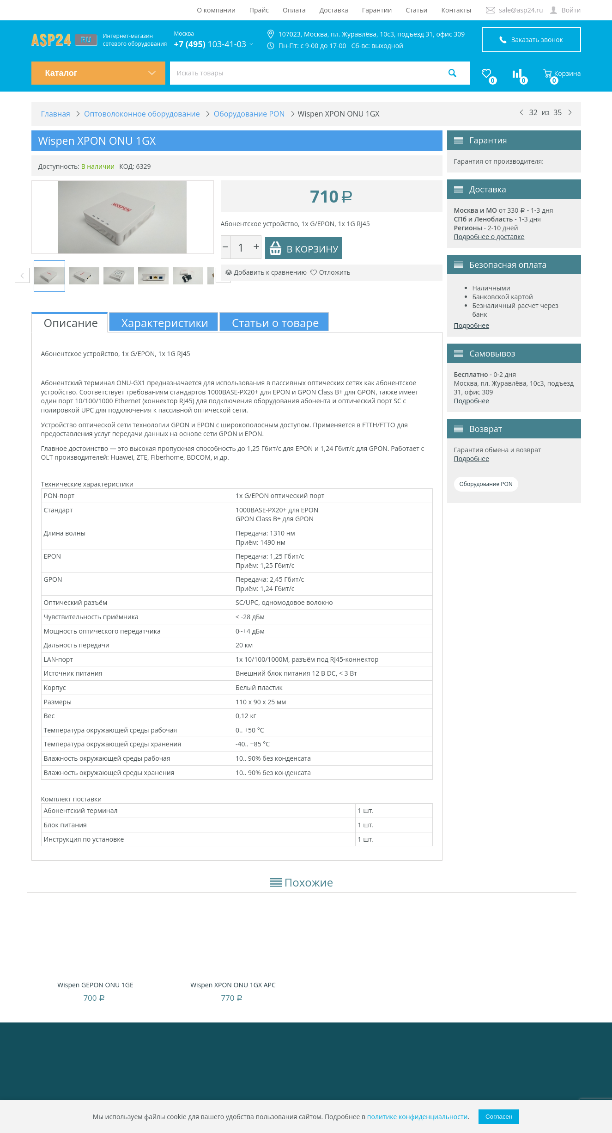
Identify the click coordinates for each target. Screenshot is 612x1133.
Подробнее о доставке (489, 236)
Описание (71, 322)
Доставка (334, 10)
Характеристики (164, 322)
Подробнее (472, 325)
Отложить (330, 272)
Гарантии (377, 10)
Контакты (456, 10)
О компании (216, 10)
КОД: (126, 166)
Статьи (417, 10)
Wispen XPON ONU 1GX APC (233, 984)
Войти (571, 10)
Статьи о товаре (275, 322)
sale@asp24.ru (521, 10)
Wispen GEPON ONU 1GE (95, 984)
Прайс (259, 10)
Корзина (562, 73)
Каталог (100, 73)
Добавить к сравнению (266, 272)
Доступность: (59, 166)
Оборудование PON (486, 484)
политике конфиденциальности (417, 1116)
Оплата (294, 10)
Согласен (498, 1116)
